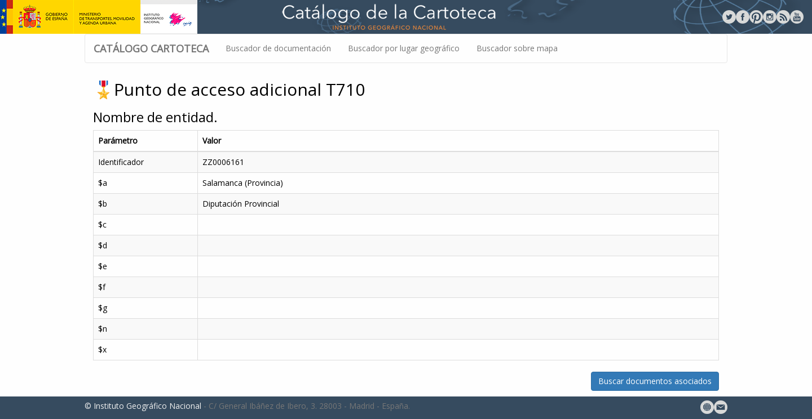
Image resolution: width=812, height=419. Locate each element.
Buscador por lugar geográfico (404, 48)
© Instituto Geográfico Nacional (143, 405)
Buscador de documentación (278, 48)
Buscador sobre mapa (517, 48)
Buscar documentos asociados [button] (655, 381)
